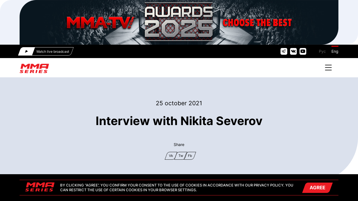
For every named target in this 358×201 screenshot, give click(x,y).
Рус (322, 51)
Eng (334, 51)
